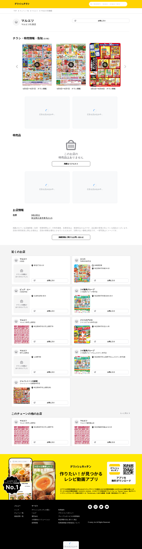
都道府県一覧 (19, 516)
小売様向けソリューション (41, 519)
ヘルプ (34, 513)
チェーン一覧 (24, 11)
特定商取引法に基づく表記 (67, 519)
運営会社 (35, 516)
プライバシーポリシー (66, 513)
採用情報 (35, 523)
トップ (16, 510)
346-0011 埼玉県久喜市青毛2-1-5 (41, 216)
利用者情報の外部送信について (69, 523)
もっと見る (124, 413)
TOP (15, 11)
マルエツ (35, 11)
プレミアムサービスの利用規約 (69, 516)
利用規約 (61, 510)
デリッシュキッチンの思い (41, 510)
